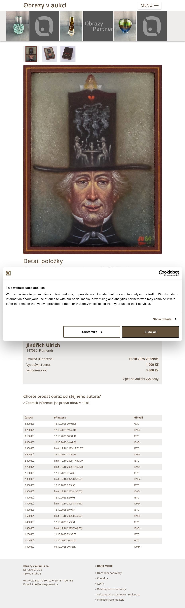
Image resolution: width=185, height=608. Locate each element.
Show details (162, 319)
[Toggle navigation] (150, 6)
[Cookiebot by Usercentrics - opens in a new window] (161, 273)
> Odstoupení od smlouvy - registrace (117, 594)
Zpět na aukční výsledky (141, 379)
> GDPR (99, 583)
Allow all (150, 331)
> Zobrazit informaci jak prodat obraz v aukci (56, 403)
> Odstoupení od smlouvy (110, 589)
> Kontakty (101, 578)
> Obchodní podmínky (108, 573)
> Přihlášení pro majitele (109, 599)
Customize (92, 331)
